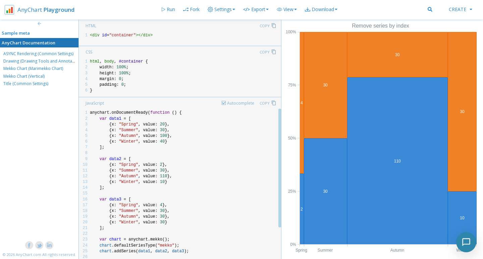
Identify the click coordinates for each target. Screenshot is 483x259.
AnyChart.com (28, 254)
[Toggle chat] (466, 242)
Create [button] (460, 9)
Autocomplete (240, 103)
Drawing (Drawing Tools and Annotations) (43, 61)
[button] (287, 9)
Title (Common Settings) (25, 83)
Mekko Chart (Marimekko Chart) (33, 68)
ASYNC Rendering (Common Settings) (38, 54)
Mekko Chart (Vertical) (24, 76)
